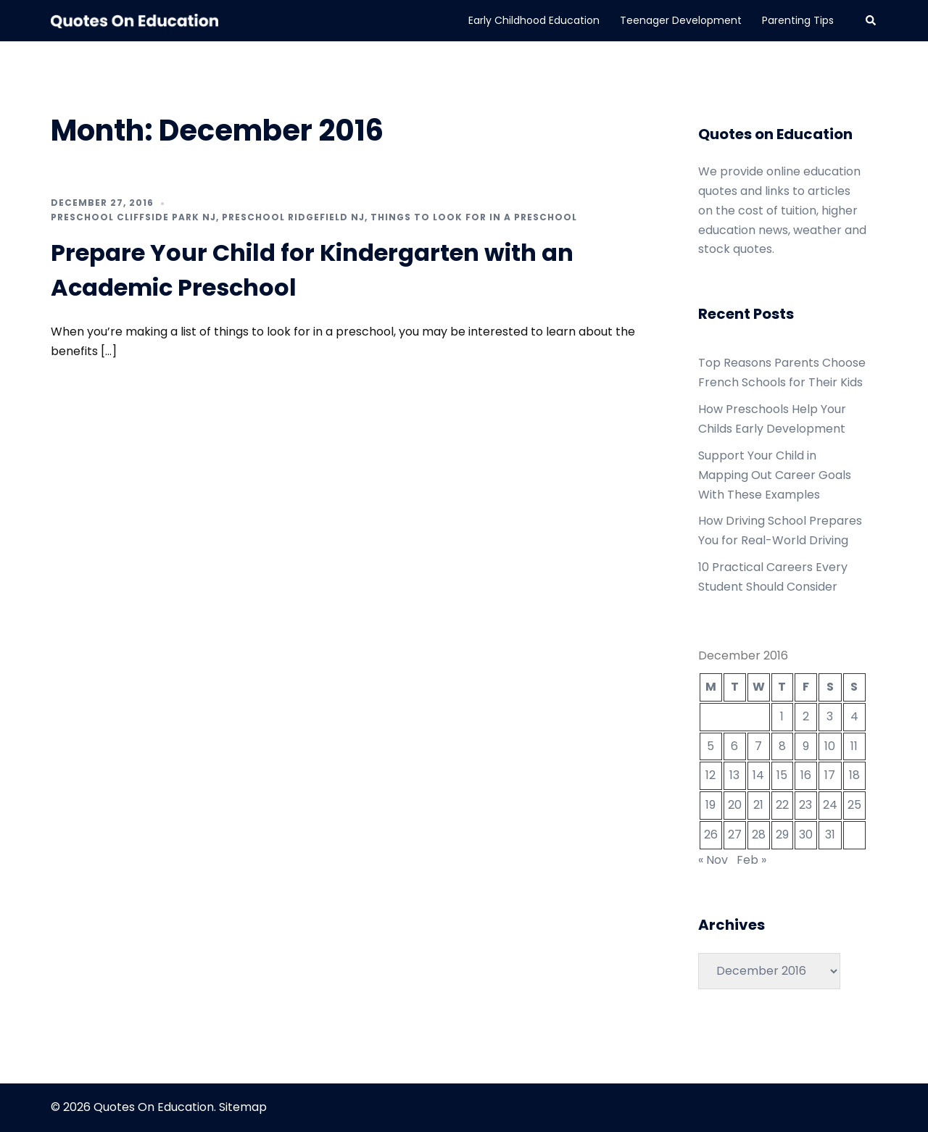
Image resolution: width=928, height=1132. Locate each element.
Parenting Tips (798, 20)
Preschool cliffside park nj (133, 217)
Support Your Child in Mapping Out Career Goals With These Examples (774, 475)
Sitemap (243, 1107)
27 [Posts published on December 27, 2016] (735, 834)
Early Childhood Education (534, 20)
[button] (871, 20)
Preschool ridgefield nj (293, 217)
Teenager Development (681, 20)
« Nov (713, 860)
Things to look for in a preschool (473, 217)
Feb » (751, 860)
